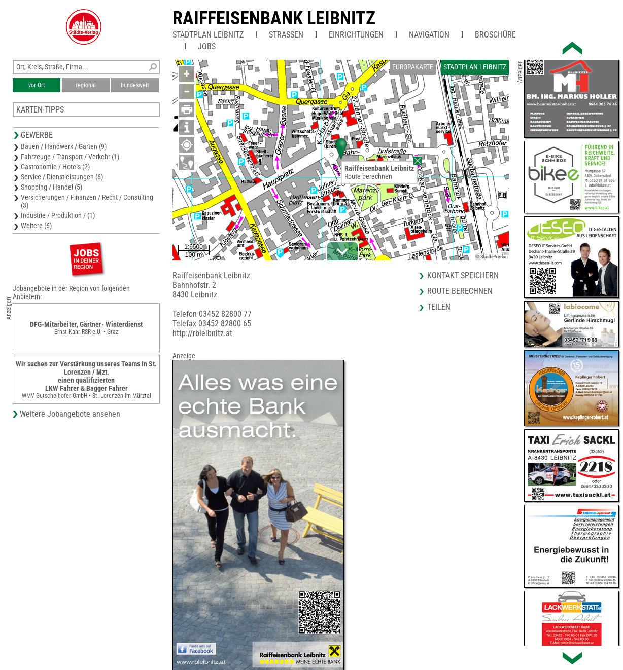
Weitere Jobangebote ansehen (70, 414)
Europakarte (412, 67)
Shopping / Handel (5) (51, 187)
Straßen (286, 35)
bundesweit (135, 85)
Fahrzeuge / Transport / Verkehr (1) (70, 157)
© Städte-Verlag (491, 256)
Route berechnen (368, 176)
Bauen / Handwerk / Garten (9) (64, 146)
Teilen (439, 307)
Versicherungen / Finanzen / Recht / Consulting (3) (87, 201)
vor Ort (36, 85)
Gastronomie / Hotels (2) (55, 167)
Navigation (429, 35)
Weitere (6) (36, 225)
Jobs (207, 46)
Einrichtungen (356, 35)
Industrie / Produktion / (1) (58, 215)
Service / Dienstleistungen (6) (62, 177)
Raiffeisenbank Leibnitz (273, 18)
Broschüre (495, 35)
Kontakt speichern (463, 275)
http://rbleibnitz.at (202, 333)
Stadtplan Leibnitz (208, 35)
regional (86, 85)
